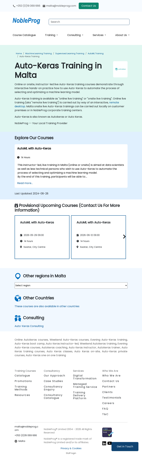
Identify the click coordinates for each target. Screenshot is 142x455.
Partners (109, 386)
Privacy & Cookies (71, 448)
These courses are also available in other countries (47, 306)
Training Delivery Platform (79, 395)
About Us (121, 35)
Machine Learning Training (38, 53)
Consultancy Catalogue (53, 396)
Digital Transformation (85, 377)
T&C (105, 414)
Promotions (23, 381)
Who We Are (111, 375)
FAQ (105, 409)
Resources (22, 395)
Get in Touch (125, 446)
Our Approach (54, 375)
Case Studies (53, 381)
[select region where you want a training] (71, 285)
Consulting (74, 35)
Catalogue (22, 375)
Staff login (71, 453)
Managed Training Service (85, 385)
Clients (107, 392)
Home (19, 53)
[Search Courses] (89, 22)
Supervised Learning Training (69, 53)
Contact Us (88, 6)
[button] (124, 237)
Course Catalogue (24, 35)
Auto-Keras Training (29, 56)
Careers (108, 403)
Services (98, 35)
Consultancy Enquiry (53, 388)
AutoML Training (96, 53)
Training (50, 35)
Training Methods (21, 388)
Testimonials (111, 398)
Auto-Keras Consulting (29, 326)
